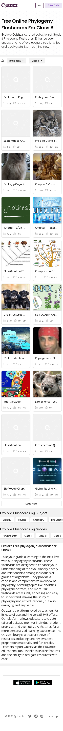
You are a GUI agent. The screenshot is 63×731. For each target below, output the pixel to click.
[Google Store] (43, 682)
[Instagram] (41, 716)
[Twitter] (30, 716)
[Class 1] (28, 536)
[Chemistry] (38, 519)
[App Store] (22, 682)
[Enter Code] (53, 5)
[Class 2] (42, 536)
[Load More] (31, 503)
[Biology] (7, 519)
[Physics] (22, 519)
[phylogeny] (16, 60)
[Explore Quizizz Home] (9, 5)
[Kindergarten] (10, 536)
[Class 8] (37, 60)
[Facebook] (36, 716)
